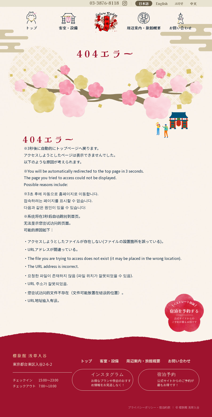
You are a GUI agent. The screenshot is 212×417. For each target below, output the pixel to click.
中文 (193, 3)
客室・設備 (68, 27)
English (162, 3)
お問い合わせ (180, 27)
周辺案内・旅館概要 (144, 27)
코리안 (179, 3)
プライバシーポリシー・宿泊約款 (149, 407)
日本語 (144, 3)
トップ (31, 27)
